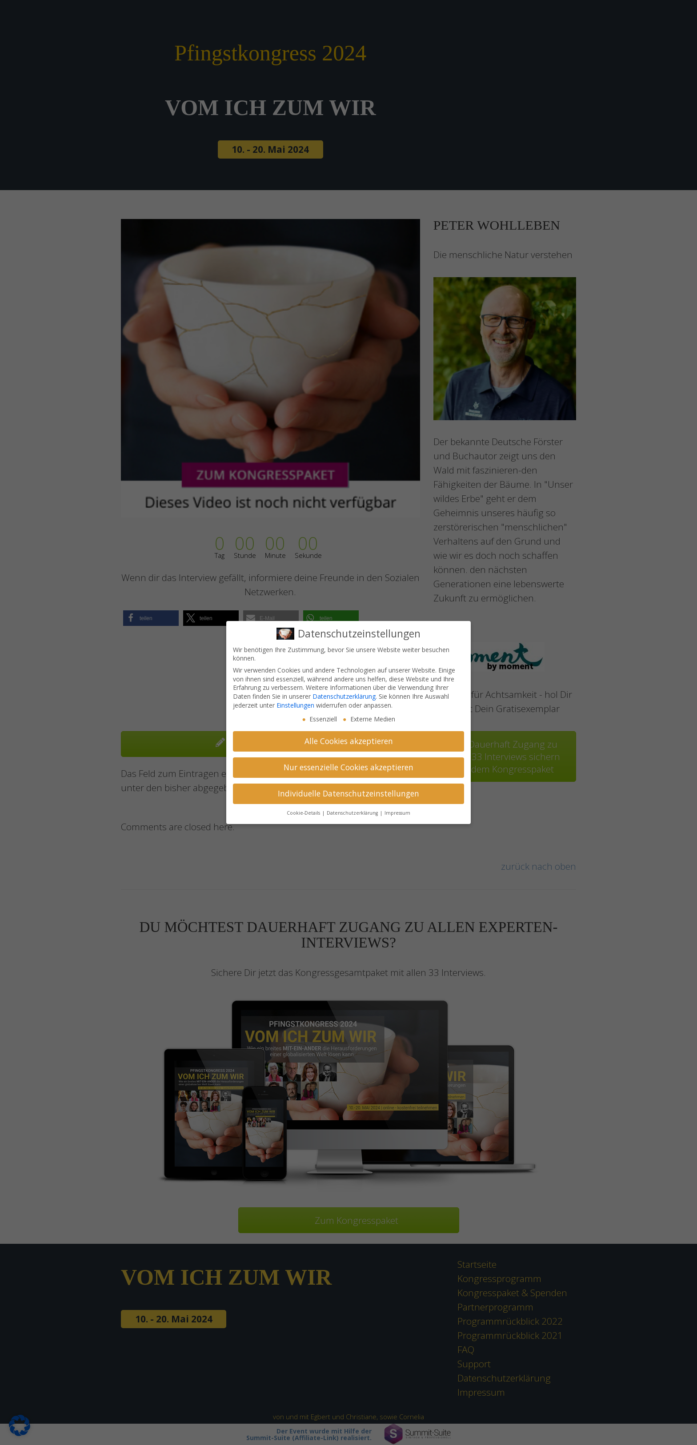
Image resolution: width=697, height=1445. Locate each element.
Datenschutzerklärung (344, 696)
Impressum (397, 813)
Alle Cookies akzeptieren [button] (348, 741)
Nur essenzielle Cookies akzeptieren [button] (348, 767)
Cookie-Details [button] (304, 813)
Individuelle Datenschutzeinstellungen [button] (348, 793)
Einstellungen (295, 705)
